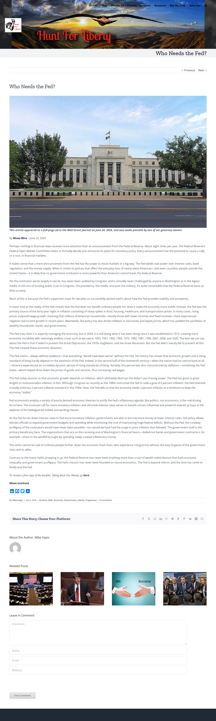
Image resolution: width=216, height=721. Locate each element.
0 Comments (105, 500)
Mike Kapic (17, 500)
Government (70, 500)
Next (201, 70)
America (43, 500)
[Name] (98, 650)
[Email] (98, 660)
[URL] (98, 670)
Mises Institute (19, 483)
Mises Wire (20, 238)
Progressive (91, 500)
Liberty (80, 500)
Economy (58, 500)
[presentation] (31, 682)
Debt (50, 500)
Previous (189, 70)
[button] (205, 5)
